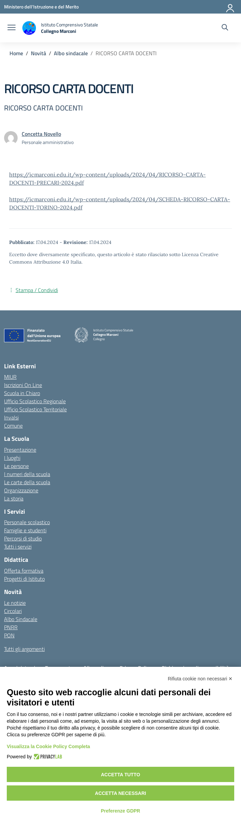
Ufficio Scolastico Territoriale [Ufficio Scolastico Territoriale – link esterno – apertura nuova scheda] (35, 409)
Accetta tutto (120, 774)
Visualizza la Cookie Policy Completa (48, 746)
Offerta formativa (23, 571)
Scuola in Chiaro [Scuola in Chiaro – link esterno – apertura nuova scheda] (22, 393)
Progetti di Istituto (24, 579)
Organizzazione (21, 490)
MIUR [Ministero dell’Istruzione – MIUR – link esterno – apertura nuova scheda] (10, 377)
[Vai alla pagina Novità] (38, 53)
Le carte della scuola (27, 482)
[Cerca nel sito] (225, 28)
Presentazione (20, 450)
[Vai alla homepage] (60, 28)
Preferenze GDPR (120, 811)
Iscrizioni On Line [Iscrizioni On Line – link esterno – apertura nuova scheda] (23, 385)
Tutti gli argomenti (24, 649)
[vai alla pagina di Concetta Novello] (41, 134)
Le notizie (15, 603)
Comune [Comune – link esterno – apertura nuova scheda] (13, 426)
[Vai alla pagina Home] (16, 53)
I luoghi (12, 458)
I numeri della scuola (27, 474)
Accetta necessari (120, 793)
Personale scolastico (27, 522)
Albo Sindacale (20, 619)
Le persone (16, 466)
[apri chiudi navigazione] (11, 28)
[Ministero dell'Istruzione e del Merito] (41, 6)
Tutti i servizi (18, 546)
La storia (13, 498)
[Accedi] (230, 7)
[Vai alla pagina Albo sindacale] (71, 53)
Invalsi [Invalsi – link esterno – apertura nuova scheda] (11, 417)
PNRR (11, 627)
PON (9, 635)
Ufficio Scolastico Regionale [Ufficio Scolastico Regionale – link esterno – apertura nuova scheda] (35, 401)
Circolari (13, 611)
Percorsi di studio (23, 538)
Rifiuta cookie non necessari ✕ (200, 678)
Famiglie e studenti (25, 530)
